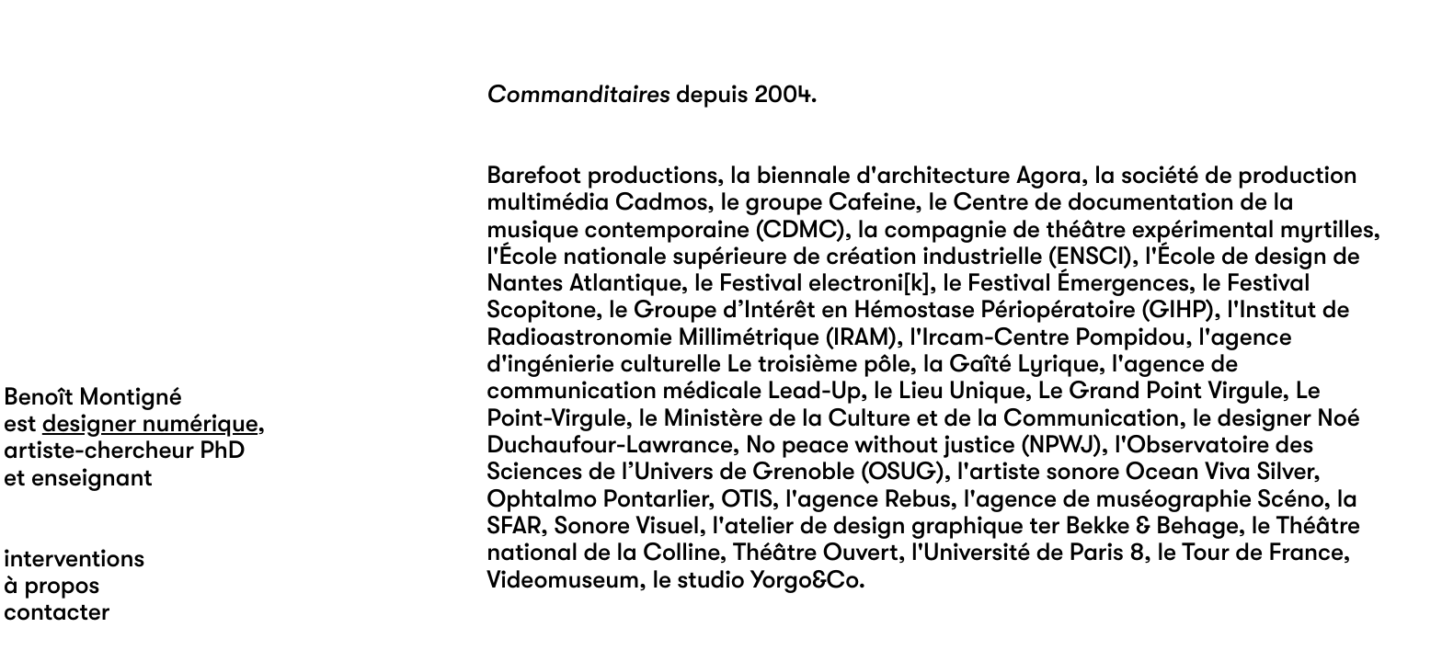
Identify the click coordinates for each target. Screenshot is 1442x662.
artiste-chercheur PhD (124, 450)
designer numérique (150, 423)
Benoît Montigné (93, 396)
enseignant (92, 477)
